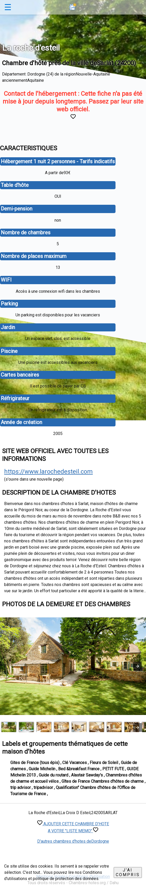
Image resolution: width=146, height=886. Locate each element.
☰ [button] (8, 7)
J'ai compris (128, 872)
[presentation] (137, 727)
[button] (137, 666)
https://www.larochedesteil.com (48, 471)
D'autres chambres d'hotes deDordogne (73, 841)
